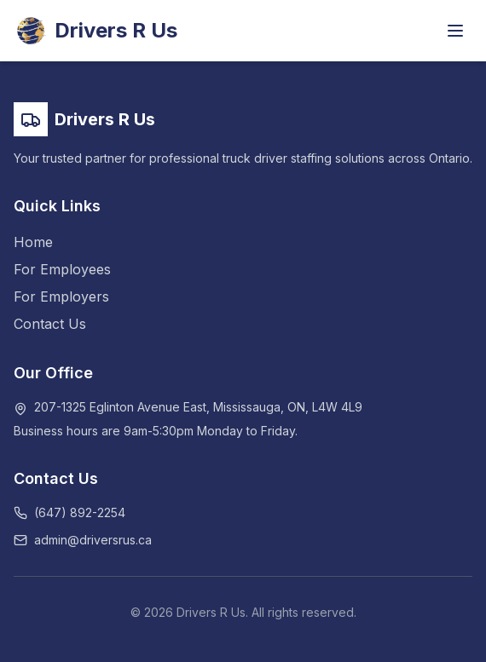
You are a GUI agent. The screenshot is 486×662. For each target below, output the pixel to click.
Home (33, 241)
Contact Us (50, 323)
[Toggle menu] (455, 31)
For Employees (62, 269)
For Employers (61, 296)
